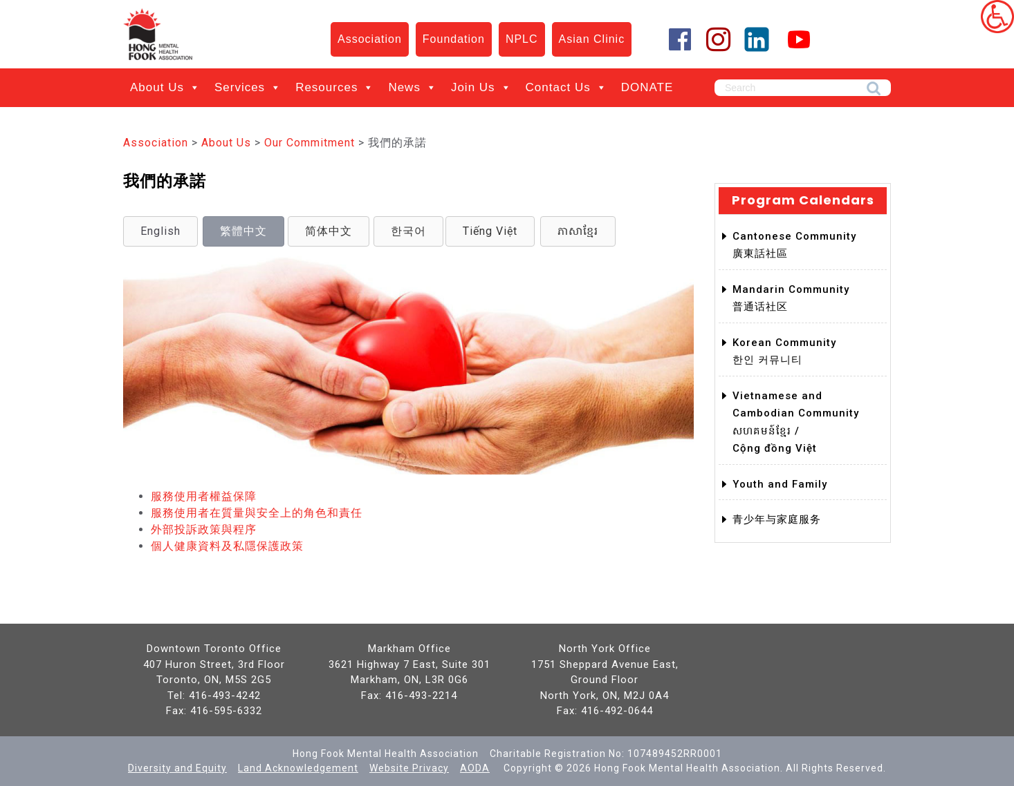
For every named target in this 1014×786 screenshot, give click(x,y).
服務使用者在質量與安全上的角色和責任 (256, 512)
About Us (165, 87)
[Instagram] (718, 39)
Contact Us (566, 87)
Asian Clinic (592, 39)
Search (873, 89)
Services (248, 87)
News (412, 87)
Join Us (481, 87)
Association (370, 39)
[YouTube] (795, 39)
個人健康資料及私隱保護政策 (227, 546)
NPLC (522, 39)
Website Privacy (409, 768)
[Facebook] (666, 39)
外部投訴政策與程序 (204, 529)
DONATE (647, 87)
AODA (475, 768)
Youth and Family (779, 484)
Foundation (454, 39)
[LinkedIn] (757, 39)
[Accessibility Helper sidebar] (997, 16)
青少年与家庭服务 (776, 519)
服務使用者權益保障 (204, 496)
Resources (334, 87)
